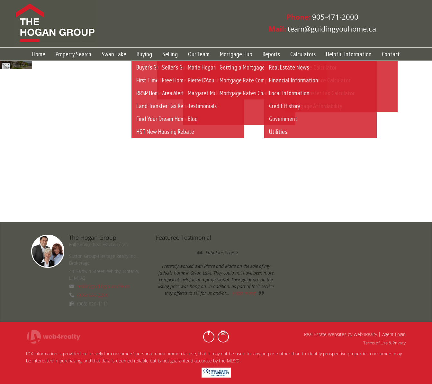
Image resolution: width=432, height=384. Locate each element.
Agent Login (394, 334)
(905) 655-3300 (92, 295)
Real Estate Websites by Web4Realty (340, 334)
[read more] (244, 293)
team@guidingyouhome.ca (103, 286)
